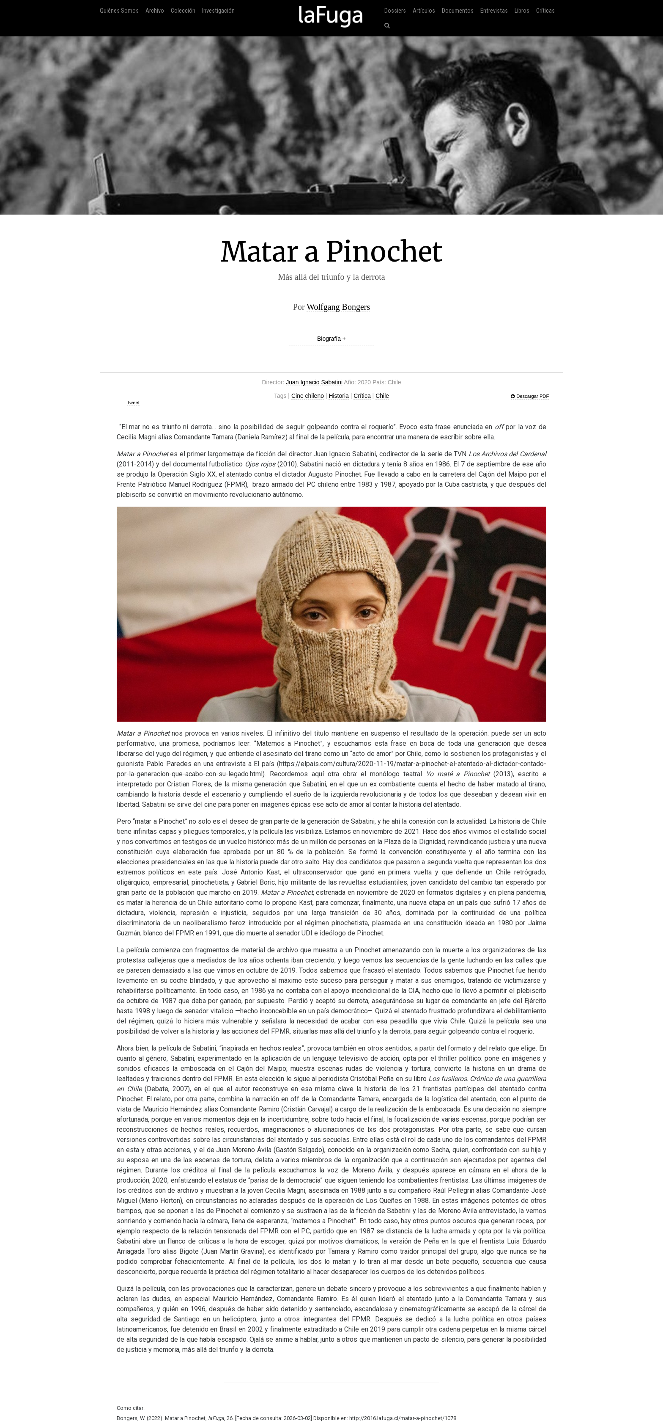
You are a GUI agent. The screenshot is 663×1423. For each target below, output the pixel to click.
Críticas (545, 10)
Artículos (424, 10)
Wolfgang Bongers (338, 307)
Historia (338, 395)
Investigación (218, 10)
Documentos (458, 10)
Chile (382, 395)
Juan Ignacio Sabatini (314, 382)
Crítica (361, 395)
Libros (522, 10)
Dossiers (395, 10)
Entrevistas (494, 10)
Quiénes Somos (119, 10)
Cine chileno (307, 395)
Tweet (133, 402)
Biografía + (331, 338)
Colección (183, 10)
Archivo (154, 10)
